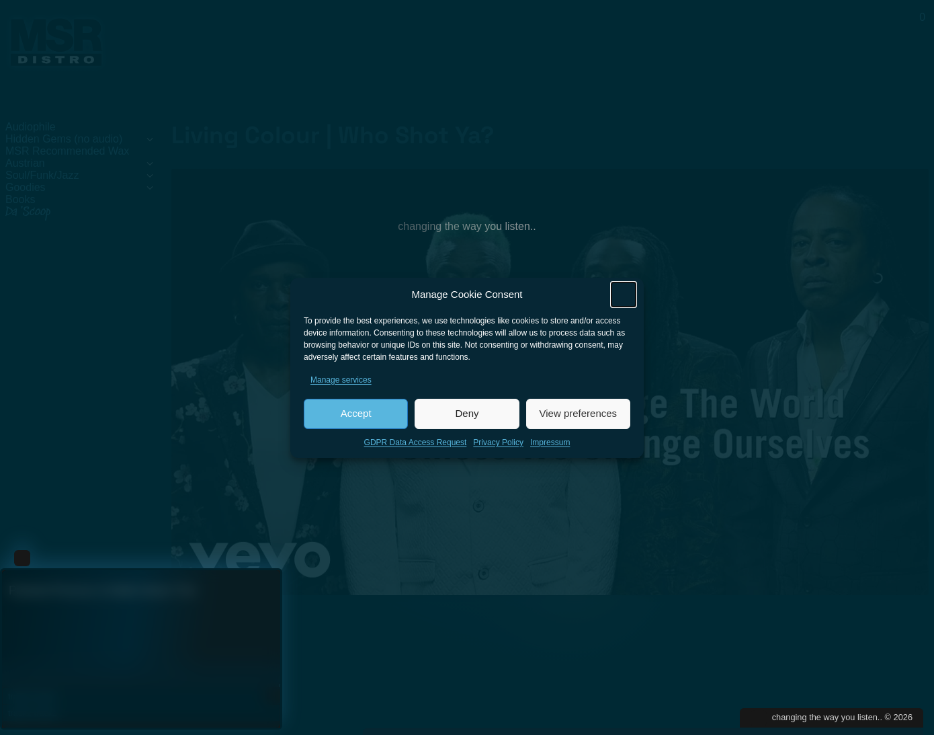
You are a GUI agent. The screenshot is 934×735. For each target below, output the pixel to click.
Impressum (550, 447)
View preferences (579, 418)
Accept (356, 418)
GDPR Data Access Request (415, 447)
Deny (466, 418)
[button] (623, 299)
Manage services (341, 384)
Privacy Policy (498, 447)
